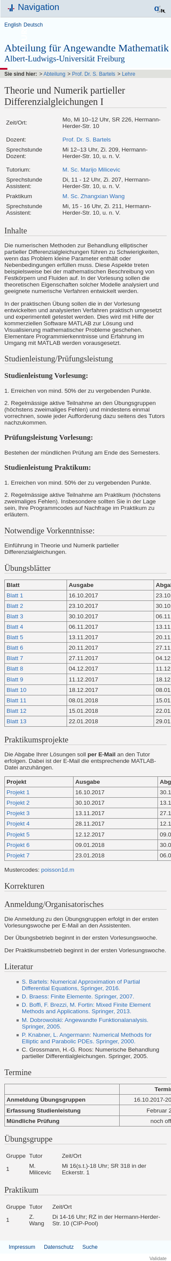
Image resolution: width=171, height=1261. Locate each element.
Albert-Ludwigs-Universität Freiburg (64, 58)
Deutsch (33, 25)
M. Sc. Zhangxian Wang (94, 196)
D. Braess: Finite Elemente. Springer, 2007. (78, 996)
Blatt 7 (15, 658)
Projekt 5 (18, 834)
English (12, 25)
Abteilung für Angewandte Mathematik (86, 48)
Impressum (22, 1247)
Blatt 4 (15, 627)
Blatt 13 (17, 721)
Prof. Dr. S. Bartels (93, 74)
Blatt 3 (15, 616)
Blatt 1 (15, 595)
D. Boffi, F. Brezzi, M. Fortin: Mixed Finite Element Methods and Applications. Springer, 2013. (86, 1008)
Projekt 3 (18, 813)
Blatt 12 (17, 711)
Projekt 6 (18, 845)
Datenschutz (59, 1247)
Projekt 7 (18, 855)
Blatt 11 (17, 700)
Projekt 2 (18, 802)
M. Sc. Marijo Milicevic (92, 169)
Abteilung (54, 74)
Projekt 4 (18, 823)
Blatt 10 (17, 690)
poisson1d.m (57, 870)
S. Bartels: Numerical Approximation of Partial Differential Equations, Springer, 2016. (81, 984)
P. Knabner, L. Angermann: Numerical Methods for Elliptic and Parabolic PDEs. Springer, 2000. (87, 1038)
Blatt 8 (15, 668)
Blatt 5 (15, 637)
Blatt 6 (15, 647)
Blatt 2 (15, 606)
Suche (89, 1247)
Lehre (128, 74)
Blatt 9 (15, 679)
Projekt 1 (18, 792)
